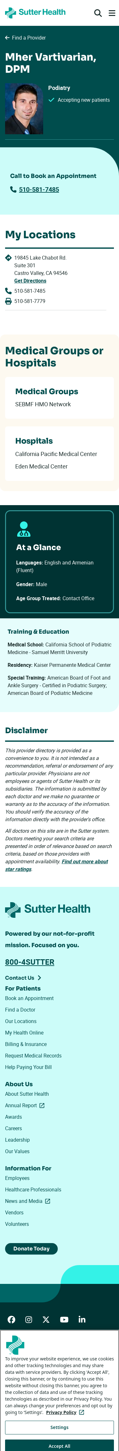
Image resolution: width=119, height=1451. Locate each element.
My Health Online (24, 1032)
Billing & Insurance (26, 1044)
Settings (59, 1437)
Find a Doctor (20, 1009)
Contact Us (19, 978)
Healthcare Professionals (33, 1189)
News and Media (29, 1200)
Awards (13, 1116)
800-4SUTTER (29, 962)
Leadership (17, 1139)
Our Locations (20, 1021)
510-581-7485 (34, 189)
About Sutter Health (27, 1093)
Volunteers (17, 1223)
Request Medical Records (33, 1055)
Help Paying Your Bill (28, 1067)
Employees (17, 1178)
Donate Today (31, 1248)
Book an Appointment (29, 998)
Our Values (17, 1151)
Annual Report (26, 1105)
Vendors (14, 1212)
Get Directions (30, 280)
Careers (13, 1128)
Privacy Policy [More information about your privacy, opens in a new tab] (66, 1422)
